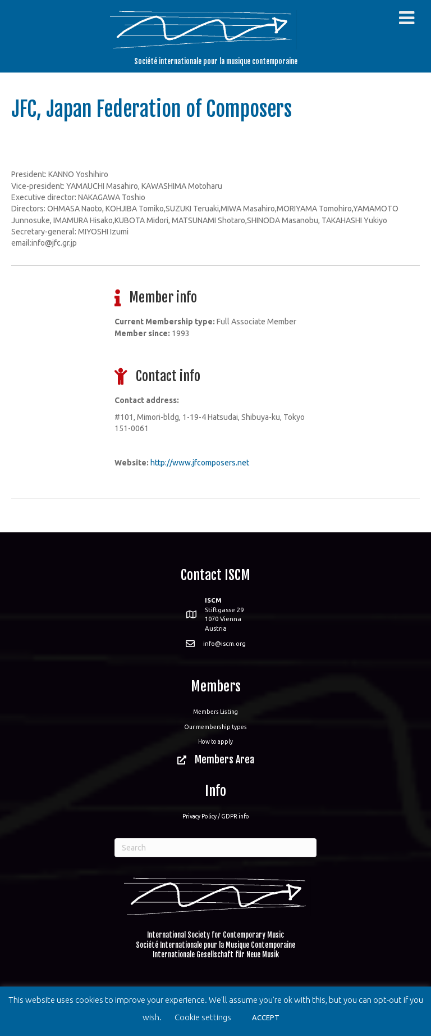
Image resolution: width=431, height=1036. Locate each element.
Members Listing (215, 711)
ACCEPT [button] (265, 1017)
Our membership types (215, 726)
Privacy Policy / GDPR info (215, 816)
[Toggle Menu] (406, 18)
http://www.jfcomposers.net (199, 462)
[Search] (215, 847)
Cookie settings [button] (203, 1017)
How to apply (215, 741)
